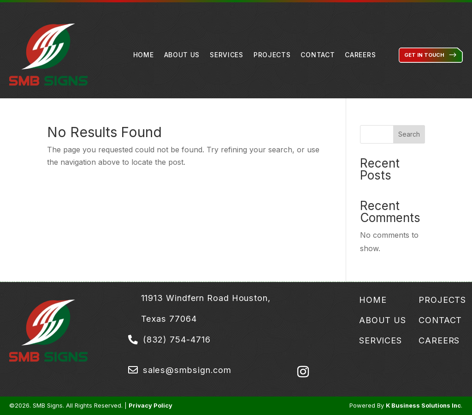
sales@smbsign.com (187, 370)
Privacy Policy (150, 405)
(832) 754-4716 (177, 339)
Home (143, 55)
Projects (272, 55)
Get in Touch (424, 55)
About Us (182, 55)
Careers (360, 55)
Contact (318, 55)
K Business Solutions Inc (423, 405)
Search (409, 134)
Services (226, 55)
